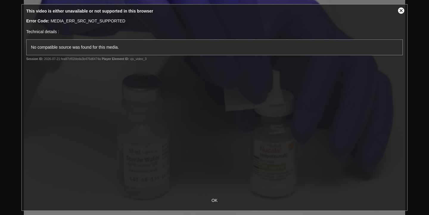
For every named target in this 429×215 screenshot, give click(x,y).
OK (214, 200)
